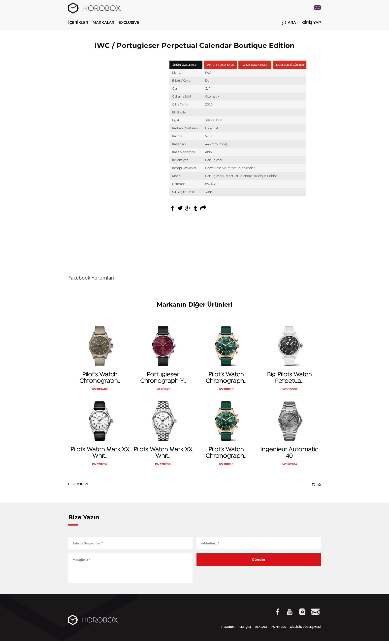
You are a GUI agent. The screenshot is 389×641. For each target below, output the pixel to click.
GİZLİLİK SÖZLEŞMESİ (305, 627)
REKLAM (261, 627)
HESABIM (228, 627)
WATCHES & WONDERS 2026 (170, 22)
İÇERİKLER (78, 22)
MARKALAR (103, 22)
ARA (288, 23)
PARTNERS (278, 627)
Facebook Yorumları (91, 277)
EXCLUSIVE (129, 22)
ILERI (84, 483)
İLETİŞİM (244, 627)
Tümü (316, 484)
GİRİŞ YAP (311, 23)
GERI (72, 483)
